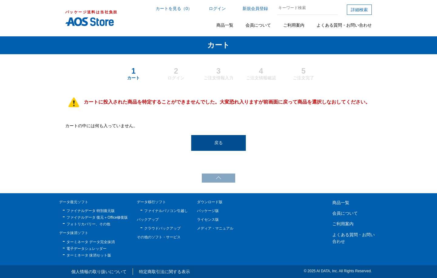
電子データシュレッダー (86, 249)
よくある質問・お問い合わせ (344, 25)
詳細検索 (359, 9)
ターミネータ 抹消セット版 (88, 255)
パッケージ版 (208, 211)
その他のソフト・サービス (159, 237)
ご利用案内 (293, 25)
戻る (218, 142)
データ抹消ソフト (73, 233)
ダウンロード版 (209, 202)
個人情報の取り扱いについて (99, 271)
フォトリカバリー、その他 (88, 224)
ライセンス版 (208, 219)
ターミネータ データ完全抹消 (90, 242)
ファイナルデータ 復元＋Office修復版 (97, 217)
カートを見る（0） (174, 8)
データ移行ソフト (151, 202)
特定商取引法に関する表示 (164, 271)
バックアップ (148, 219)
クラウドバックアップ (162, 228)
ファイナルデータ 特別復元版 (90, 211)
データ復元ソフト (73, 202)
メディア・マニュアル (215, 228)
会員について (258, 25)
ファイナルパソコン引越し (166, 211)
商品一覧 (224, 25)
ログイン (217, 8)
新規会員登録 (255, 8)
